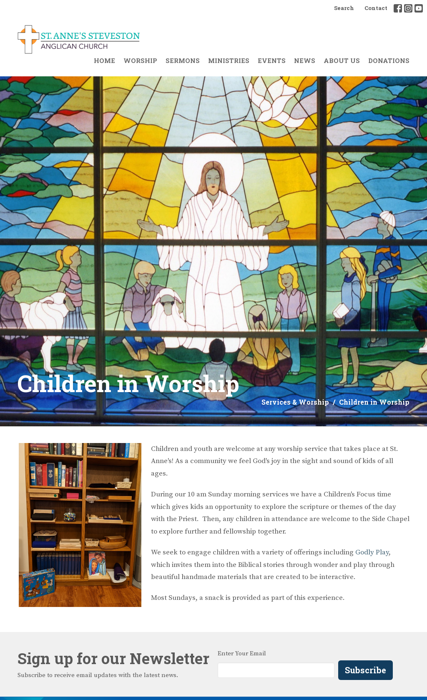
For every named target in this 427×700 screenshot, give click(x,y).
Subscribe (365, 670)
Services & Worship (295, 402)
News (304, 60)
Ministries (228, 60)
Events (272, 60)
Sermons (183, 60)
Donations (388, 60)
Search (344, 8)
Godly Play (372, 552)
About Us (342, 60)
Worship (140, 60)
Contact (375, 8)
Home (104, 60)
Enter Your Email (242, 653)
